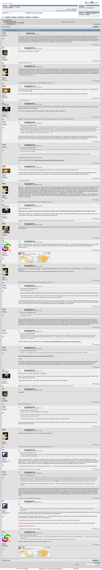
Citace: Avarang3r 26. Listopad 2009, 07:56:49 (28, 288)
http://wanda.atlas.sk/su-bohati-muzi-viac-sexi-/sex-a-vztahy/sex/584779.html (36, 356)
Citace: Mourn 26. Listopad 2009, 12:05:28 (28, 312)
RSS (78, 568)
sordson (87, 14)
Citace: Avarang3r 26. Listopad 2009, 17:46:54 (28, 410)
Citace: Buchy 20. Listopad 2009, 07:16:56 (28, 125)
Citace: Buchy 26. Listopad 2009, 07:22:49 (28, 350)
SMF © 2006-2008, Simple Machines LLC (55, 568)
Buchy (3, 65)
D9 (3, 240)
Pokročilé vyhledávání (37, 12)
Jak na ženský (9, 22)
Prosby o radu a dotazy (10, 21)
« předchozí (95, 24)
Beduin (4, 85)
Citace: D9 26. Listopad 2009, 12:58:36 (27, 333)
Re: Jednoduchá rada (29, 47)
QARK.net (26, 568)
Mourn (3, 223)
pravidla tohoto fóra (90, 7)
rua (3, 47)
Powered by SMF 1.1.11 (43, 568)
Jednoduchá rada (11, 24)
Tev (3, 449)
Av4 (20, 22)
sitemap (75, 568)
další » (99, 24)
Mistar (22, 22)
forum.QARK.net (8, 20)
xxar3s (4, 32)
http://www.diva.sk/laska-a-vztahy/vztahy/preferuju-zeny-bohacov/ (49, 160)
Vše (9, 26)
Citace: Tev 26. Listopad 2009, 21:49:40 (27, 475)
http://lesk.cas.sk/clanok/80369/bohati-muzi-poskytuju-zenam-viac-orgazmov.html (62, 341)
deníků (46, 463)
